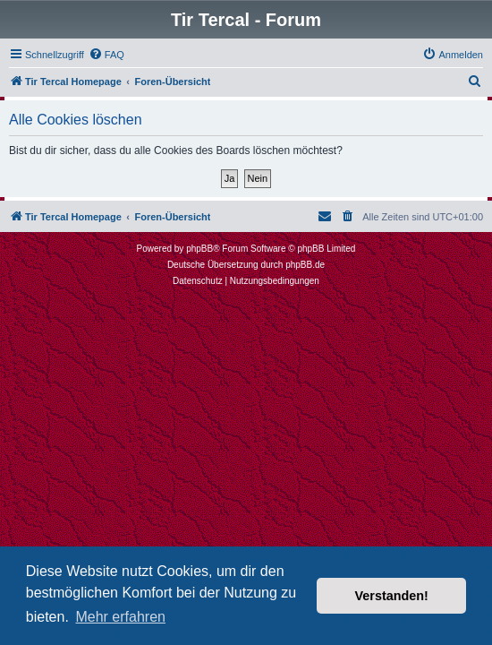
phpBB (199, 249)
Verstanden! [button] (391, 596)
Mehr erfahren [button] (120, 616)
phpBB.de (305, 265)
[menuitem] (106, 54)
